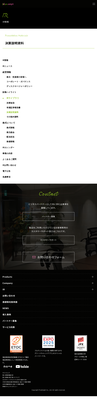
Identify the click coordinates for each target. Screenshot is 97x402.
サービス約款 (9, 332)
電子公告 (7, 176)
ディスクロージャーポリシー (20, 87)
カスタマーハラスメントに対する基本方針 (15, 385)
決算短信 (11, 104)
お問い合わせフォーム (51, 263)
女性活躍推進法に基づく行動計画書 (13, 390)
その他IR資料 (13, 119)
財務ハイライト (10, 93)
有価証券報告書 (14, 109)
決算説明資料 (13, 114)
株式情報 (11, 130)
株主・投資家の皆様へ (17, 77)
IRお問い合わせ (10, 169)
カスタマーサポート (48, 245)
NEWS (6, 313)
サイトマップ (6, 379)
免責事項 (7, 182)
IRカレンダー (9, 151)
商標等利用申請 (10, 307)
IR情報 (6, 60)
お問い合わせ (9, 301)
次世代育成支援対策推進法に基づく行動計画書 (17, 388)
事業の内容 (8, 157)
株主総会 (11, 135)
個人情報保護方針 (8, 381)
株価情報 (11, 145)
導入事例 (7, 320)
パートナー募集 (48, 221)
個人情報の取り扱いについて (11, 383)
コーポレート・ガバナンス (19, 82)
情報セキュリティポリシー (10, 392)
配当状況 (11, 140)
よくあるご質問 (10, 163)
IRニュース (8, 66)
